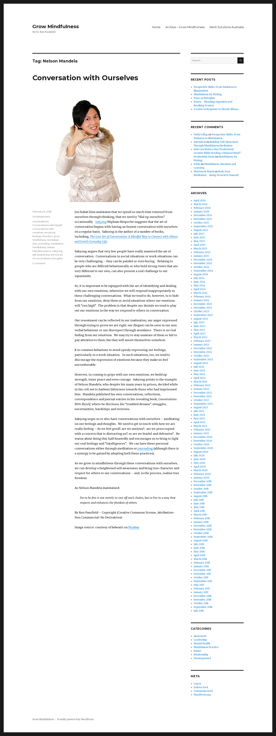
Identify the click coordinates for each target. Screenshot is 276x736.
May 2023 (199, 329)
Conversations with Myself (47, 225)
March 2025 (200, 248)
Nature (197, 650)
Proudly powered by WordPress (75, 719)
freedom (47, 236)
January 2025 (201, 255)
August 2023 (201, 318)
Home (156, 27)
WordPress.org (202, 694)
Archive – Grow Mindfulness (185, 27)
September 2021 (203, 403)
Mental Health (202, 643)
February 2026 (202, 207)
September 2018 (203, 536)
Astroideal (200, 141)
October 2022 (201, 355)
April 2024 (200, 289)
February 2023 (202, 340)
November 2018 (202, 529)
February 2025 (202, 252)
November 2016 (202, 599)
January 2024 (201, 300)
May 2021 (199, 418)
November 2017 (202, 573)
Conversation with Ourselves (85, 77)
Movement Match (204, 171)
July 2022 (199, 366)
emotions (49, 232)
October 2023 (201, 311)
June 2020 (199, 459)
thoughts (57, 258)
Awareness (200, 636)
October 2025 (201, 222)
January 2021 (201, 433)
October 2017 (201, 577)
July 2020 (199, 455)
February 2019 (202, 518)
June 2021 (199, 414)
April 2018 (199, 555)
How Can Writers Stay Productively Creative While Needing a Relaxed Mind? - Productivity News (218, 153)
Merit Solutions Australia (226, 27)
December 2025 (203, 215)
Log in (197, 683)
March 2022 (200, 381)
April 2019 (199, 510)
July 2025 (199, 233)
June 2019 (199, 503)
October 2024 (201, 267)
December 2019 (202, 481)
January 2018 (201, 566)
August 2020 (201, 451)
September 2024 (203, 270)
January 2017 (201, 592)
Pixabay (133, 527)
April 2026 (200, 200)
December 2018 (203, 525)
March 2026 (200, 204)
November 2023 (203, 307)
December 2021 (203, 392)
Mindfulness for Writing (208, 94)
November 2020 (203, 440)
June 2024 (199, 281)
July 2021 (199, 411)
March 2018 (200, 559)
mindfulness (39, 247)
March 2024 (201, 292)
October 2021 (201, 400)
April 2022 (200, 377)
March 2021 (200, 425)
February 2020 (202, 474)
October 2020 (201, 444)
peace (47, 251)
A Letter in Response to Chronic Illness (216, 109)
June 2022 (199, 370)
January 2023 (201, 344)
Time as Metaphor (204, 98)
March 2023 (200, 337)
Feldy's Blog (201, 134)
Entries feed (201, 687)
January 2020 (201, 477)
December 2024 (203, 259)
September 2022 (203, 359)
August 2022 (201, 363)
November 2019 (202, 485)
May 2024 (199, 285)
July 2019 (199, 499)
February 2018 (202, 562)
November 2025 (203, 219)
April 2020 (200, 466)
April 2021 (199, 422)
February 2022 (202, 385)
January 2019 (201, 522)
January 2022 (201, 389)
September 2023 (203, 315)
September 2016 (203, 607)
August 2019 (200, 496)
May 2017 (199, 584)
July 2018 (199, 544)
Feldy (197, 164)
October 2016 (201, 603)
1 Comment (38, 263)
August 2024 (201, 274)
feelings (36, 236)
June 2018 (199, 547)
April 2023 (200, 333)
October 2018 (201, 533)
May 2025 (199, 241)
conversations (40, 221)
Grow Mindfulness (55, 26)
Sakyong (100, 222)
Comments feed (203, 691)
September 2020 (203, 448)
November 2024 (203, 263)
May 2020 (199, 462)
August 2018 (201, 540)
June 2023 (199, 326)
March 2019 (200, 514)
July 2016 (199, 610)
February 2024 (202, 296)
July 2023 (199, 322)
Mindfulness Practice (206, 647)
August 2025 (201, 230)
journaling (145, 448)
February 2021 (202, 429)
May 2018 (199, 551)
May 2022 (199, 374)
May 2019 (199, 507)
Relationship (201, 654)
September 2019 (203, 492)
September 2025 (203, 226)
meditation (57, 243)
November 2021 (203, 396)
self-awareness (40, 254)
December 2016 (202, 596)
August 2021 (201, 407)
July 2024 (199, 278)
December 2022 (203, 348)
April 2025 (199, 244)
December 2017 (202, 570)
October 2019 (201, 488)
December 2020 (203, 437)
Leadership (200, 639)
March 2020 (201, 470)
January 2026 (201, 211)
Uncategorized (41, 216)
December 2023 (203, 304)
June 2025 (199, 237)
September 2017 (203, 581)
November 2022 (203, 352)
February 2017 (202, 588)
